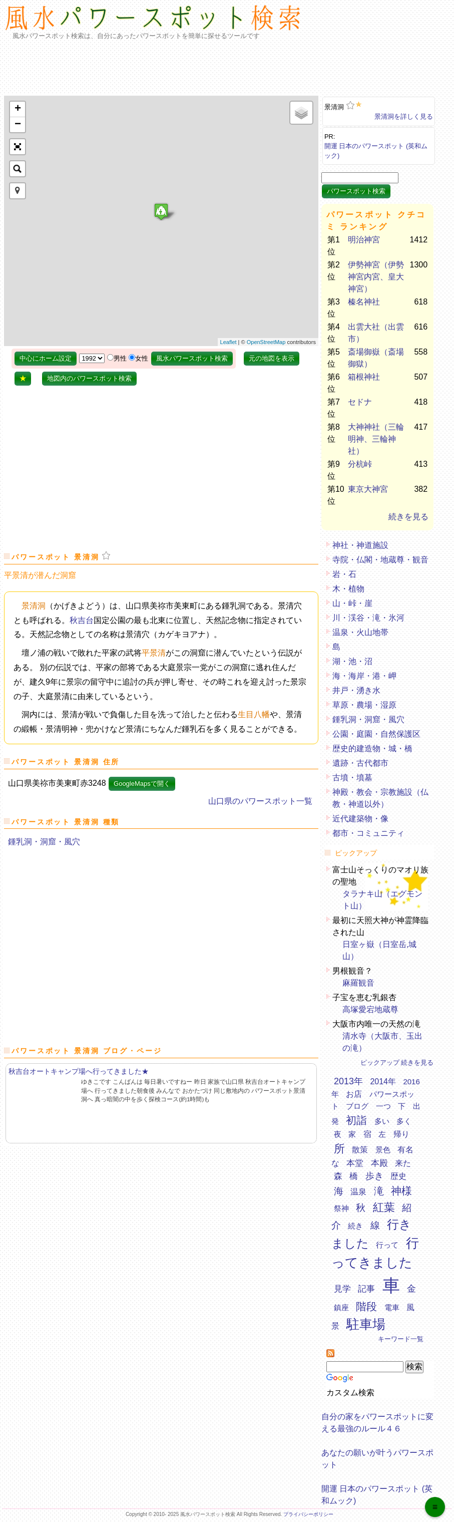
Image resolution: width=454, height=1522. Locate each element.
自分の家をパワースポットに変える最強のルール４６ (377, 1420)
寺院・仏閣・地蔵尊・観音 (380, 559)
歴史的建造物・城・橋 (372, 748)
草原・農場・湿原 (364, 705)
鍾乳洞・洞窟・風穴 (44, 841)
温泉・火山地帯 (360, 632)
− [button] (18, 124)
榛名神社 (364, 301)
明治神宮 (364, 239)
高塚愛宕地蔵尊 (370, 1009)
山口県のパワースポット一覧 (260, 801)
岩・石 (344, 574)
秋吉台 (82, 620)
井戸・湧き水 (356, 690)
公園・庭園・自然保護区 (376, 734)
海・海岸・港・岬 (364, 676)
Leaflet (228, 342)
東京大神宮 (368, 489)
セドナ (360, 402)
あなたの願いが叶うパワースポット (377, 1456)
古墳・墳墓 (352, 777)
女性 (141, 358)
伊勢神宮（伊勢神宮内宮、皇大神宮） (376, 276)
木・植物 (348, 588)
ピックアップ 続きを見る (397, 1062)
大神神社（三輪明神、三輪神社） (376, 439)
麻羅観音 (358, 983)
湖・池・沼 (352, 661)
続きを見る (408, 516)
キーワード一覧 (400, 1339)
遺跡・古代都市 (360, 763)
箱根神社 (364, 377)
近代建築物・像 (360, 818)
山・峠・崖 (352, 603)
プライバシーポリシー (308, 1514)
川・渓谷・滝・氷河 (368, 618)
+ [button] (18, 109)
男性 (120, 358)
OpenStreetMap (266, 342)
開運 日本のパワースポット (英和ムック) (375, 148)
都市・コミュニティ (368, 833)
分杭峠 (360, 464)
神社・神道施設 (360, 545)
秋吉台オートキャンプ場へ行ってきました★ (79, 1071)
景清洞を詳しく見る (403, 116)
